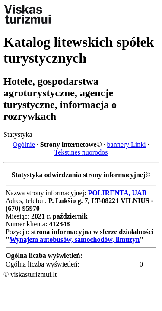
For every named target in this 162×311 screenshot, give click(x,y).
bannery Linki (126, 144)
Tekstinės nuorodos (81, 152)
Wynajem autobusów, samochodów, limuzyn (75, 239)
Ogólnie (24, 144)
